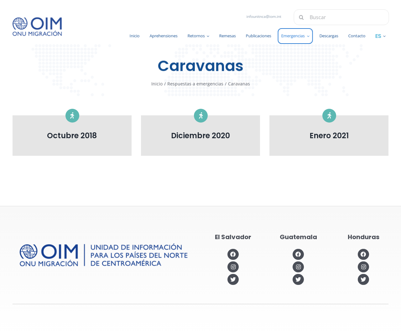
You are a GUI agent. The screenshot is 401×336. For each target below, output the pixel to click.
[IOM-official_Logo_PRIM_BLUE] (36, 19)
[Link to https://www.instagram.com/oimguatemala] (298, 266)
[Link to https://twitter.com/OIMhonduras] (363, 279)
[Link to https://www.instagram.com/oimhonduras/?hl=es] (363, 266)
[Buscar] (342, 17)
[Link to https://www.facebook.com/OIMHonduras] (363, 254)
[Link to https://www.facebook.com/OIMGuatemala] (298, 254)
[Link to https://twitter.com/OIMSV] (232, 279)
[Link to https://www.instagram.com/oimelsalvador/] (232, 266)
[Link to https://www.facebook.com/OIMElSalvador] (232, 254)
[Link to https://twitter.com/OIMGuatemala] (298, 279)
